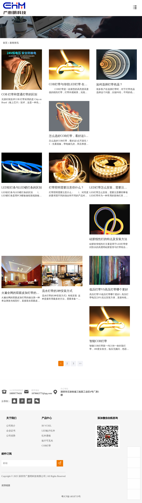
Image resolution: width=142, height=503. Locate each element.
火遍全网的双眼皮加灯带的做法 (21, 292)
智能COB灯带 (98, 341)
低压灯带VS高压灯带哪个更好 (108, 289)
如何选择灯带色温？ (109, 84)
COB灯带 (46, 445)
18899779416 (15, 393)
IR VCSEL (47, 426)
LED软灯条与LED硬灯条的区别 (21, 187)
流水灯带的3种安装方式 (57, 291)
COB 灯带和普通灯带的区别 (19, 94)
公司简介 (10, 426)
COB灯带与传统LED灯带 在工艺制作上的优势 (69, 84)
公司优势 (10, 435)
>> (80, 363)
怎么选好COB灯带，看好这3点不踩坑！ (69, 135)
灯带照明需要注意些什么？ (66, 187)
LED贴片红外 (48, 431)
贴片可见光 (47, 440)
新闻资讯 (14, 43)
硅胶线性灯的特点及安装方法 (108, 239)
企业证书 (10, 431)
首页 (5, 43)
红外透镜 (46, 435)
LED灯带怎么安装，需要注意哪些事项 (109, 187)
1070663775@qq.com (41, 393)
